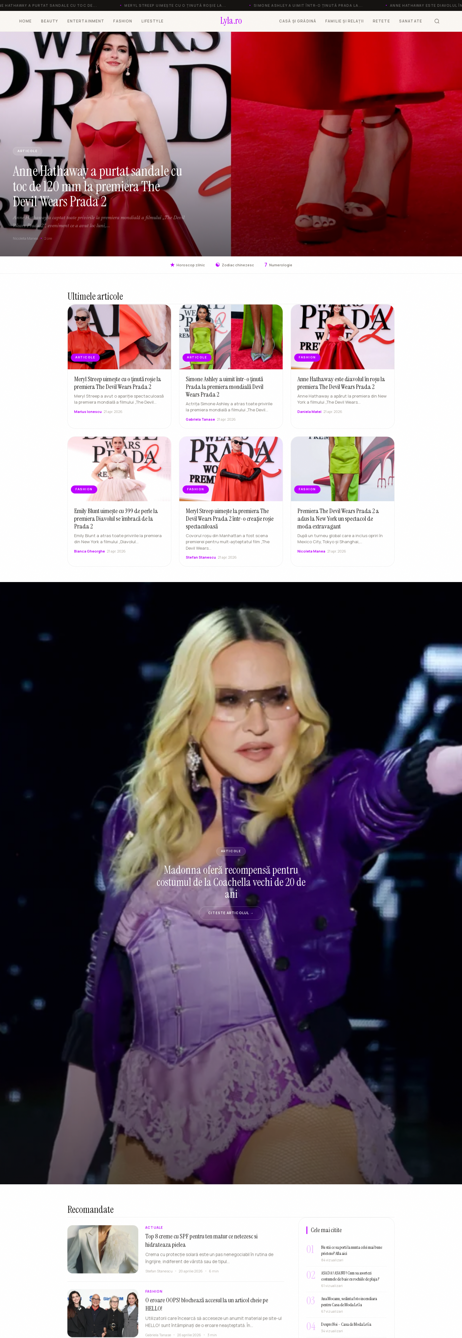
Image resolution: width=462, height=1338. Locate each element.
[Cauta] (437, 21)
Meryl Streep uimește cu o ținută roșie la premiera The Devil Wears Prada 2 (117, 389)
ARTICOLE (28, 151)
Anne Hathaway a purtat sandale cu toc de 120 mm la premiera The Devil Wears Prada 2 (97, 186)
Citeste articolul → (231, 913)
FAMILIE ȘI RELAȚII (344, 21)
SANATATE (410, 21)
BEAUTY (49, 21)
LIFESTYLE (152, 21)
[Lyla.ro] (231, 21)
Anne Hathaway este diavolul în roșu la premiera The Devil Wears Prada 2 (341, 389)
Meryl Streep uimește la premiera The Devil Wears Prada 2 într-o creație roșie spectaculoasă (230, 524)
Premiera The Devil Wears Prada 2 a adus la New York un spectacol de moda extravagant (338, 524)
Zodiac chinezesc (234, 265)
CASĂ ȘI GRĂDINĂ (297, 21)
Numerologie (278, 265)
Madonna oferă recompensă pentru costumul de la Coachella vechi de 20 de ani (231, 882)
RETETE (381, 21)
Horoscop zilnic (187, 265)
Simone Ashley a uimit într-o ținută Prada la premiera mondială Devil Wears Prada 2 (224, 393)
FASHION (122, 21)
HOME (25, 21)
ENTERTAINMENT (86, 21)
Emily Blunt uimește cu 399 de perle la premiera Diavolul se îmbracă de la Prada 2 (116, 524)
